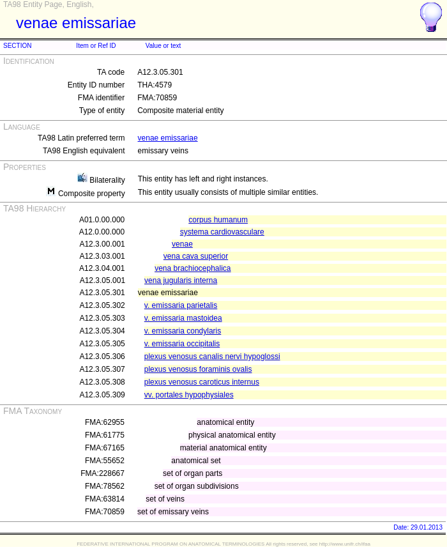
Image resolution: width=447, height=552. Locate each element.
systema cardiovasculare (222, 231)
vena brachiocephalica (193, 268)
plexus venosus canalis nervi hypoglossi (212, 356)
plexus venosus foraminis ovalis (198, 369)
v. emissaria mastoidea (183, 318)
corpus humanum (218, 219)
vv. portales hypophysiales (189, 394)
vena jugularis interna (180, 280)
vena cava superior (195, 256)
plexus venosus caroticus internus (201, 382)
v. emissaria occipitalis (182, 343)
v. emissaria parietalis (180, 305)
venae (182, 244)
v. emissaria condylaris (182, 330)
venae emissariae (168, 138)
